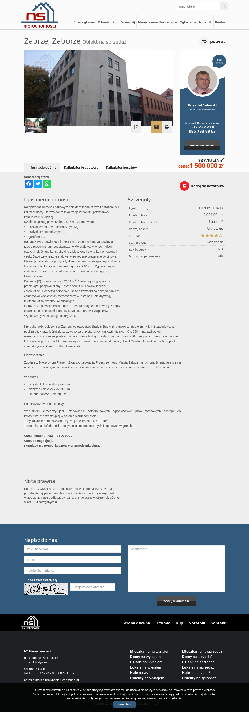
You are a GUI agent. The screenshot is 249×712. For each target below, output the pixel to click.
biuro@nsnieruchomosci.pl (61, 680)
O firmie (103, 22)
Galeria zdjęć (156, 127)
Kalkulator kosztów (121, 167)
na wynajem (150, 651)
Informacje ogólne (42, 167)
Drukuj (167, 127)
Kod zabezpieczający (42, 580)
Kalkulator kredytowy (81, 167)
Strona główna (84, 22)
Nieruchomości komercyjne (157, 22)
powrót (217, 41)
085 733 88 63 (202, 131)
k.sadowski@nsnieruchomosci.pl (202, 123)
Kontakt (221, 22)
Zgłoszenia (188, 22)
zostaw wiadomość (202, 145)
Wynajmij (128, 22)
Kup (115, 22)
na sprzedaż (202, 651)
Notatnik (205, 22)
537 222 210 (202, 126)
